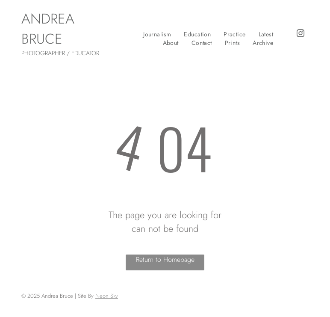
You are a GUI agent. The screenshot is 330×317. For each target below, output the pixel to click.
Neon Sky (106, 296)
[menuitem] (157, 34)
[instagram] (300, 34)
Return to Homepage (165, 259)
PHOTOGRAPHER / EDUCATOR (60, 53)
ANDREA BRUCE (47, 29)
